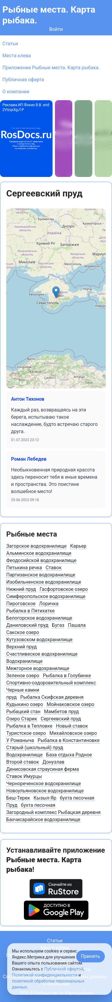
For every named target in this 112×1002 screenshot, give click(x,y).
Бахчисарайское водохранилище (43, 819)
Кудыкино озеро (24, 704)
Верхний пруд (21, 647)
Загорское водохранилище (36, 546)
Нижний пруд (21, 589)
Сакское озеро (22, 632)
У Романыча (20, 740)
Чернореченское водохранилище (43, 783)
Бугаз (58, 625)
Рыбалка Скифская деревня (52, 697)
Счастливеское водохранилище (42, 654)
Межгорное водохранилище (37, 668)
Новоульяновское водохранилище (45, 791)
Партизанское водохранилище (40, 575)
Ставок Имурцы (24, 776)
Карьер (78, 546)
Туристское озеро (26, 733)
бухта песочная (77, 798)
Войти (56, 29)
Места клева (16, 55)
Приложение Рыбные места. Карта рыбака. (51, 67)
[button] (56, 292)
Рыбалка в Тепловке (29, 726)
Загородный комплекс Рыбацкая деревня (53, 812)
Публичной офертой (63, 969)
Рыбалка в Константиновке (69, 740)
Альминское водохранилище (38, 553)
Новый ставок (72, 726)
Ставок (54, 567)
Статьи (10, 43)
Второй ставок (22, 762)
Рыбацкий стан (23, 711)
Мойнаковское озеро (70, 704)
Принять (90, 956)
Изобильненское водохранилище (43, 582)
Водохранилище (24, 661)
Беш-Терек (18, 798)
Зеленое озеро (22, 675)
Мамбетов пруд (61, 711)
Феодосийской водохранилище (41, 560)
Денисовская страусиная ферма (42, 769)
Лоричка (49, 603)
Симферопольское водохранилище (45, 596)
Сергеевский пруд (61, 719)
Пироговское (21, 603)
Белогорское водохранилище (39, 618)
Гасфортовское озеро (64, 589)
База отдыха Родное (69, 755)
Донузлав (53, 762)
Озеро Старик (21, 719)
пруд (11, 697)
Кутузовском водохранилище (39, 639)
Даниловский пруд (27, 625)
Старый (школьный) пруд (34, 747)
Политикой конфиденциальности (44, 975)
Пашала (77, 625)
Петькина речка (24, 567)
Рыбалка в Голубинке (67, 675)
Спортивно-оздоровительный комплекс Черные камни (51, 686)
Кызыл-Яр (44, 798)
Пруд (11, 805)
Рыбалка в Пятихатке (30, 611)
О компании (15, 91)
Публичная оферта (23, 79)
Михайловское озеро (73, 733)
